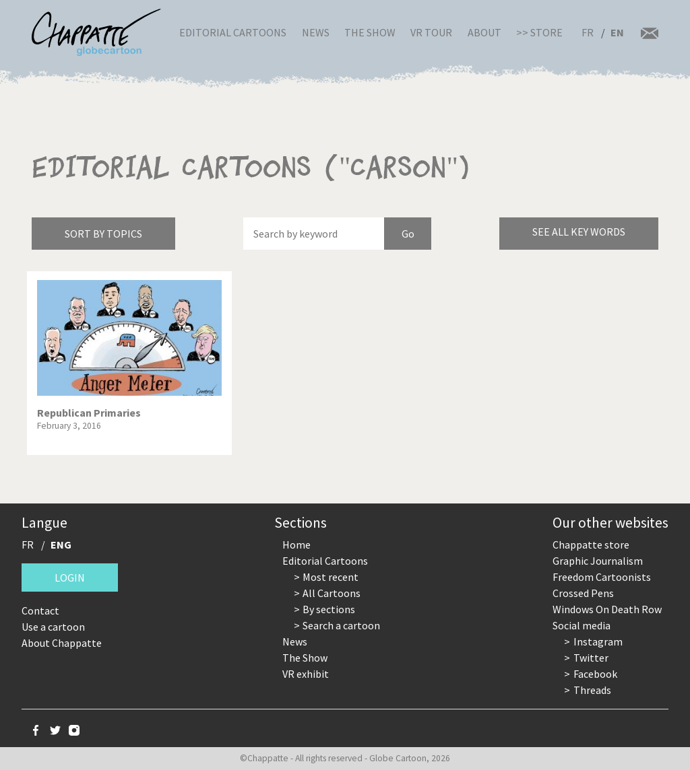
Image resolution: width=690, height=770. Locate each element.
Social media (581, 625)
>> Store (539, 32)
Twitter (590, 657)
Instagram (598, 641)
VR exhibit (305, 673)
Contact (40, 610)
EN (617, 32)
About (484, 32)
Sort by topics (103, 233)
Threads (592, 690)
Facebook (595, 673)
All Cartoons (331, 593)
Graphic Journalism (598, 560)
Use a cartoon (53, 626)
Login (70, 577)
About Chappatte (62, 643)
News (316, 32)
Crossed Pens (583, 593)
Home (296, 544)
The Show (370, 32)
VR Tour (431, 32)
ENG (61, 544)
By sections (329, 609)
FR (588, 32)
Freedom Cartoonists (602, 577)
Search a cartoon (341, 625)
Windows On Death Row (607, 609)
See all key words (578, 231)
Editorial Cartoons (232, 32)
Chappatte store (591, 544)
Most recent (330, 577)
